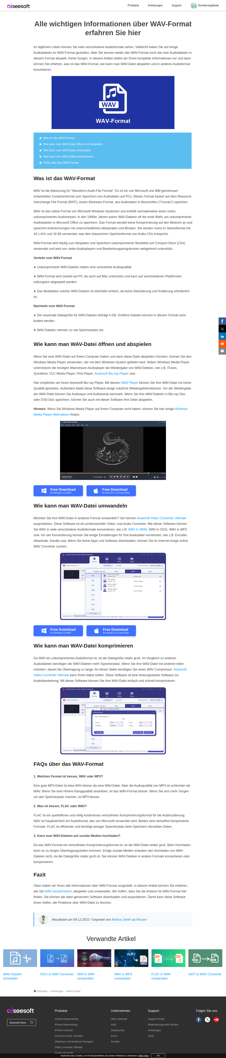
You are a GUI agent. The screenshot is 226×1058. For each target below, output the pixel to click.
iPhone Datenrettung (66, 1024)
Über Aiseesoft (119, 1019)
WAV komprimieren (58, 891)
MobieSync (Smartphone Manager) (74, 1041)
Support (177, 5)
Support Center (156, 1019)
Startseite (40, 991)
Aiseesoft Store (21, 1022)
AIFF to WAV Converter (204, 974)
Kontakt (115, 1041)
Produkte (133, 5)
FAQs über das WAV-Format (61, 162)
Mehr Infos (144, 1055)
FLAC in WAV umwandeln (161, 976)
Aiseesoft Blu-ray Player (111, 373)
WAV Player (129, 382)
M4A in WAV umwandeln (86, 976)
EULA (114, 1035)
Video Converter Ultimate (68, 1047)
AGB (113, 1024)
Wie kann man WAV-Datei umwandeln (67, 150)
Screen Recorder (64, 1052)
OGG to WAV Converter (57, 974)
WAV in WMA (137, 529)
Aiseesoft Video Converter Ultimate (161, 518)
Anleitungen (155, 5)
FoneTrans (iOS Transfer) (69, 1035)
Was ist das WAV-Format (58, 137)
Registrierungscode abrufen (163, 1024)
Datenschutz (118, 1030)
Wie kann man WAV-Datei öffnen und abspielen (73, 144)
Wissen (141, 919)
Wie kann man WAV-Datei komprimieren (68, 156)
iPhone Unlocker (64, 1030)
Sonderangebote (208, 5)
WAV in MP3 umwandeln (123, 976)
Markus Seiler (121, 919)
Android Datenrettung (66, 1019)
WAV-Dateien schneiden (12, 976)
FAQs (151, 1035)
